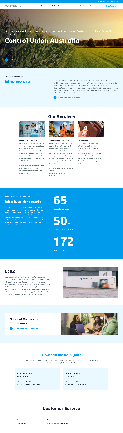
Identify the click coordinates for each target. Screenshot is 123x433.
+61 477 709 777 (25, 381)
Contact (92, 6)
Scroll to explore (12, 60)
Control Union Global (104, 1)
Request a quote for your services (67, 97)
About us (32, 6)
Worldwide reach (54, 6)
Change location (114, 1)
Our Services (42, 6)
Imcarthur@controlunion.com (30, 384)
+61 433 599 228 (73, 381)
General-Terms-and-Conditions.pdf (24, 328)
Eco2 (64, 6)
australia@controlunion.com (59, 423)
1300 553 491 (21, 423)
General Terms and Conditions (77, 6)
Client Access (111, 6)
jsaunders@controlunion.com (77, 384)
